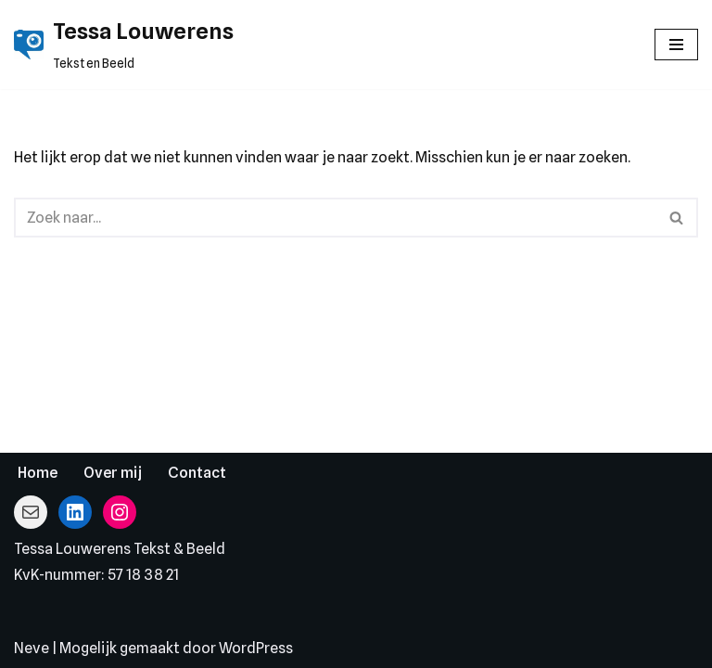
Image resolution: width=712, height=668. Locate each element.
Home (37, 473)
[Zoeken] (335, 218)
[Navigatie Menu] (676, 44)
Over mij (112, 473)
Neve (31, 648)
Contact (197, 473)
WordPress (256, 648)
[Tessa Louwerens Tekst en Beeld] (124, 44)
